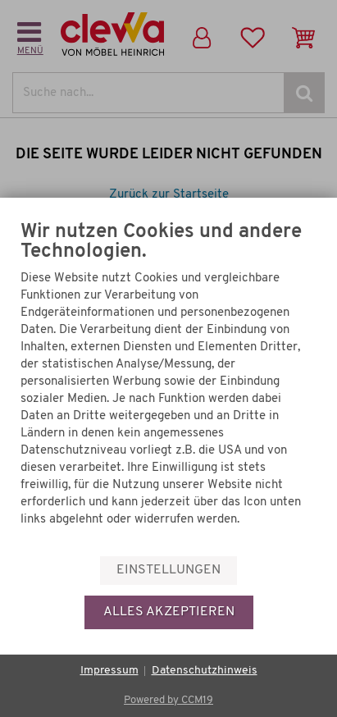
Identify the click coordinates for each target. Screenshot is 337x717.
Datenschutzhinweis (204, 670)
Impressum (109, 670)
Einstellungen (168, 570)
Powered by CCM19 (168, 700)
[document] (168, 396)
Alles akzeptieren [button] (169, 612)
